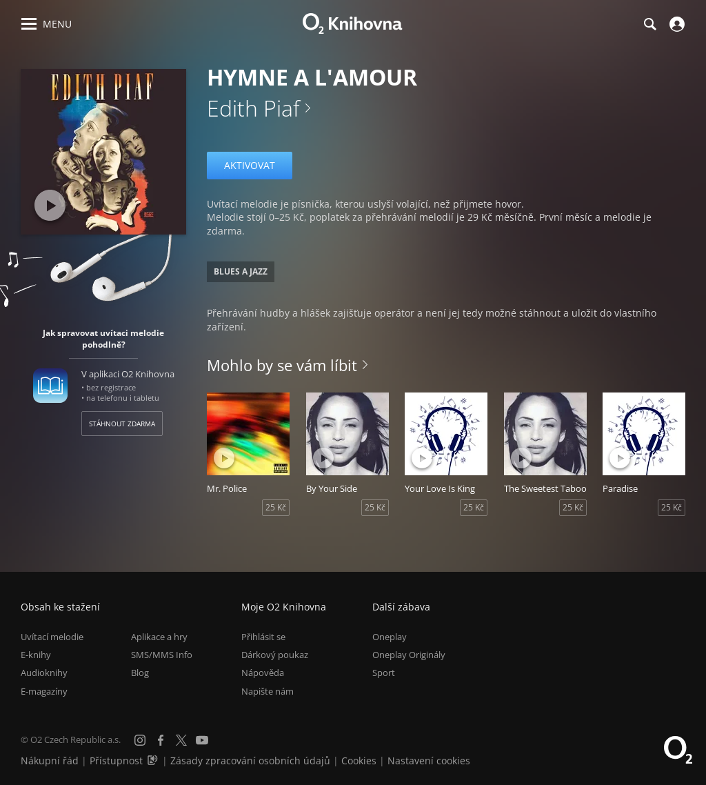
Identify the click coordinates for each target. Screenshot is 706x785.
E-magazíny (44, 691)
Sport (383, 672)
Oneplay (389, 636)
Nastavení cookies (428, 760)
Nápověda (262, 672)
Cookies (358, 760)
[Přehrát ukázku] (50, 205)
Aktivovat (249, 165)
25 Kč (275, 507)
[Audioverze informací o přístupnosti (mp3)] (153, 760)
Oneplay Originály (408, 654)
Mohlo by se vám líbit (282, 365)
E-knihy (36, 654)
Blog (140, 672)
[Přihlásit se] (675, 24)
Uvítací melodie (52, 636)
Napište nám (267, 691)
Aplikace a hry (159, 636)
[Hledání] (649, 24)
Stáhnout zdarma (122, 423)
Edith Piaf (253, 108)
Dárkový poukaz (274, 654)
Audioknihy (44, 672)
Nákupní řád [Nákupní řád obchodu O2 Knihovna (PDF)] (50, 760)
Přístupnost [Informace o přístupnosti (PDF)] (116, 760)
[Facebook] (160, 740)
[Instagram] (140, 740)
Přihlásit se (263, 636)
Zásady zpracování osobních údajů (250, 760)
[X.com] (181, 740)
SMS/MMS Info (161, 654)
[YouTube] (202, 740)
